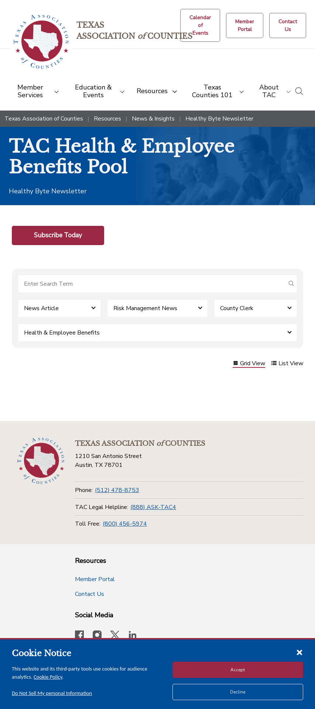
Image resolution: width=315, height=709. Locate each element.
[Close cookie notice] (299, 652)
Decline (237, 692)
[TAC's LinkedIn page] (132, 635)
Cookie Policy (48, 677)
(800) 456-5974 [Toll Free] (125, 524)
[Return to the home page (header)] (41, 42)
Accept (237, 670)
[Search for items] (151, 284)
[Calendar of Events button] (200, 25)
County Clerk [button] (236, 308)
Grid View (249, 364)
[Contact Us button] (287, 25)
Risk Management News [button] (145, 308)
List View (287, 364)
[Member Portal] (244, 25)
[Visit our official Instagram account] (97, 635)
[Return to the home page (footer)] (41, 461)
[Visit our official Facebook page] (79, 635)
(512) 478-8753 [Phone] (117, 490)
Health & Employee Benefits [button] (62, 333)
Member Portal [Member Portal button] (95, 579)
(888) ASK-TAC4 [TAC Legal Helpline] (153, 507)
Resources (107, 119)
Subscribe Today (58, 235)
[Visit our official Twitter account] (114, 635)
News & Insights (153, 119)
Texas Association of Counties (43, 119)
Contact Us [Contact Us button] (89, 594)
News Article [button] (41, 308)
